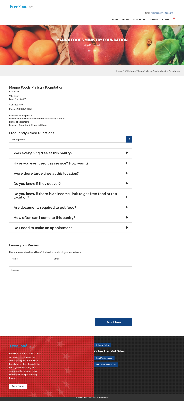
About (125, 19)
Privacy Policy (102, 345)
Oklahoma (130, 71)
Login (165, 19)
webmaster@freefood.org (162, 13)
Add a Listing (18, 386)
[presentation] (31, 312)
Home (115, 19)
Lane (140, 71)
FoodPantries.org (104, 358)
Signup (154, 19)
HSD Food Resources (106, 364)
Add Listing (139, 19)
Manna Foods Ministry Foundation (162, 71)
